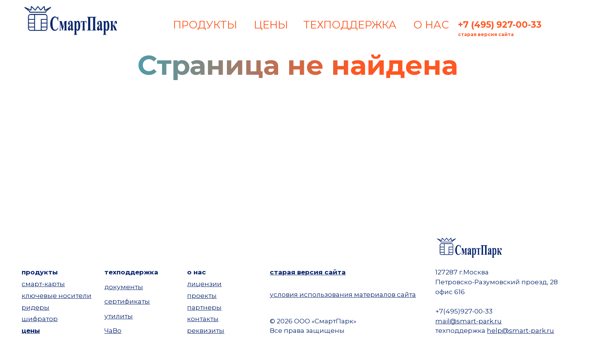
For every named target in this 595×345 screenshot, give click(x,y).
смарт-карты (43, 284)
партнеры (204, 307)
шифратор (40, 319)
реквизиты (205, 330)
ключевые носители (56, 295)
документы (123, 287)
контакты (203, 319)
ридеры (35, 307)
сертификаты (127, 301)
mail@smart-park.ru (468, 321)
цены (31, 330)
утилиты (118, 316)
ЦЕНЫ (271, 24)
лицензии (204, 284)
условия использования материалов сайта (343, 294)
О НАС (431, 24)
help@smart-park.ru (520, 330)
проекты (202, 295)
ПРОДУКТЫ (205, 24)
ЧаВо (112, 330)
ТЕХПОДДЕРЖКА (350, 24)
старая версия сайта (308, 272)
